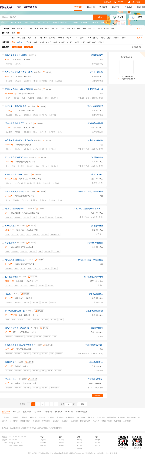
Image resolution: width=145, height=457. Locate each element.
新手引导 (79, 445)
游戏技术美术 (29, 22)
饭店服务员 (85, 22)
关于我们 (43, 440)
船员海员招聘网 (15, 428)
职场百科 (116, 7)
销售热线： (5, 437)
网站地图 (97, 440)
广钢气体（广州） (95, 379)
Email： (6, 443)
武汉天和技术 (97, 174)
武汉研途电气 (97, 55)
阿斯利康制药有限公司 (61, 22)
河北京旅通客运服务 (94, 345)
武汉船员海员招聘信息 (28, 428)
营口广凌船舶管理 (95, 106)
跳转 (82, 404)
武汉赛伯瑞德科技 (95, 243)
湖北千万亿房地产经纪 (93, 277)
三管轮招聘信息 (42, 428)
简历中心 (97, 445)
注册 (138, 2)
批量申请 (97, 395)
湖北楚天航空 (97, 226)
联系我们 (61, 443)
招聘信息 (107, 2)
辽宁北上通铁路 (96, 72)
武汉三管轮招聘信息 (55, 428)
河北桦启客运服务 (95, 140)
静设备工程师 (16, 22)
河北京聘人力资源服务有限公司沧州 (88, 209)
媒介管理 (46, 22)
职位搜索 (97, 443)
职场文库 (91, 7)
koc (39, 22)
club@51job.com (14, 443)
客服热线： (5, 440)
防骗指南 (79, 448)
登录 (134, 2)
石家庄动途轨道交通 (94, 311)
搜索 (100, 17)
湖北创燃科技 (97, 328)
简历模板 (128, 7)
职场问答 (103, 7)
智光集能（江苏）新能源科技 (90, 192)
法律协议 (43, 443)
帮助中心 (79, 440)
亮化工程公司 (106, 22)
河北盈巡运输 (97, 157)
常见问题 (79, 443)
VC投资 (95, 22)
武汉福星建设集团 (95, 123)
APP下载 (119, 2)
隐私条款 (43, 445)
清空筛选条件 (137, 47)
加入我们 (61, 440)
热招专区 (78, 7)
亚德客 (75, 22)
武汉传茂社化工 (96, 294)
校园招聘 (141, 7)
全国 (13, 29)
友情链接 (61, 445)
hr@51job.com (13, 445)
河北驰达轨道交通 (95, 89)
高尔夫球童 (118, 22)
